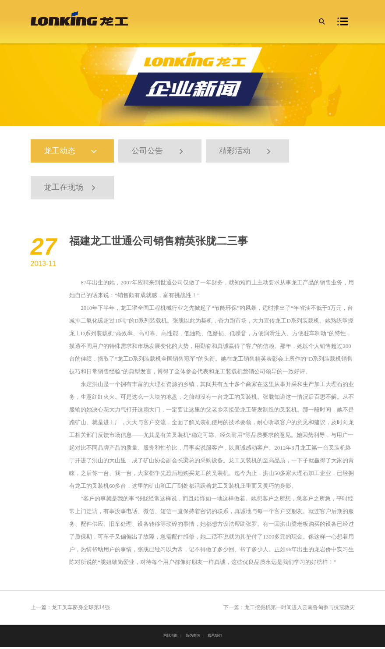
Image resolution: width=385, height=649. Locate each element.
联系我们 (215, 638)
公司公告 (158, 152)
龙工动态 (75, 151)
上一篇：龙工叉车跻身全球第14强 (70, 609)
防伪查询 (193, 638)
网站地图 (170, 638)
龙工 (297, 284)
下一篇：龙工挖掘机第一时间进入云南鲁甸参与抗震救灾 (289, 609)
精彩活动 (246, 152)
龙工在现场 (71, 189)
